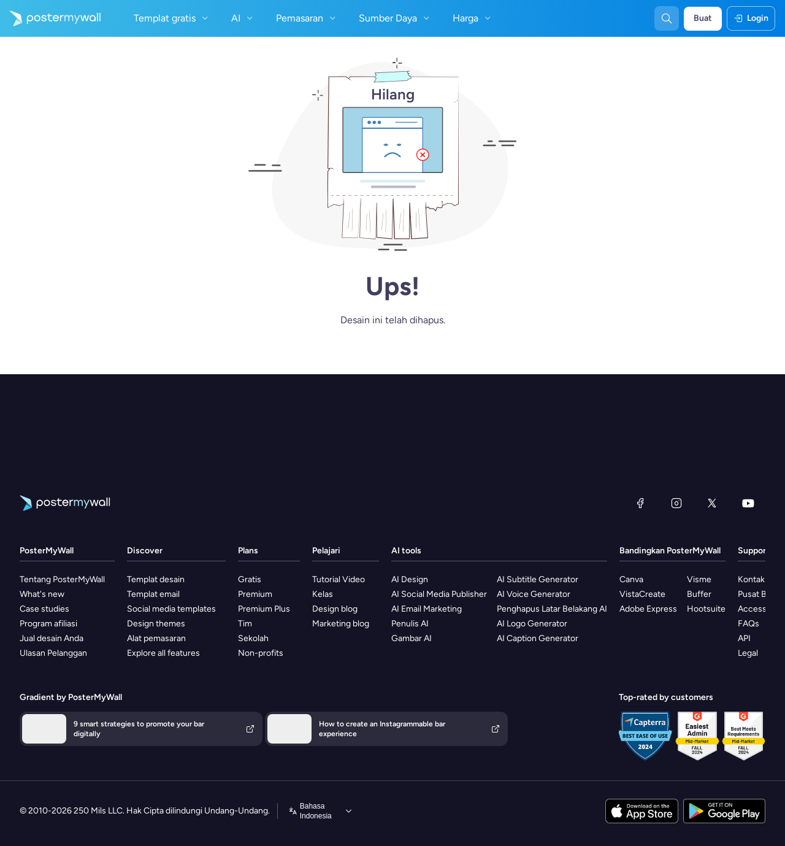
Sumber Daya (395, 18)
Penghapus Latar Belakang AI (552, 609)
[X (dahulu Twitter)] (712, 503)
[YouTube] (748, 503)
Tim (245, 623)
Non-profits (260, 653)
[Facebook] (640, 503)
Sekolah (253, 638)
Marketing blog (340, 623)
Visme (699, 579)
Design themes (156, 623)
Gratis (249, 579)
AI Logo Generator (532, 623)
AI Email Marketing (426, 609)
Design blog (335, 609)
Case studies (44, 609)
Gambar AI (411, 638)
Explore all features (163, 653)
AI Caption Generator (537, 638)
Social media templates (171, 609)
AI (243, 18)
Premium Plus (264, 609)
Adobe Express (648, 609)
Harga (473, 18)
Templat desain (156, 579)
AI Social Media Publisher (439, 594)
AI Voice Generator (533, 594)
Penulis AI (410, 623)
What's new (42, 594)
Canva (631, 579)
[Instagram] (676, 503)
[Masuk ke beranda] (50, 18)
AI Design (409, 579)
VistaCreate (642, 594)
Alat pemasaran (156, 638)
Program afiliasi (48, 623)
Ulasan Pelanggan (53, 653)
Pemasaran (307, 18)
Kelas (322, 594)
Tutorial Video (338, 579)
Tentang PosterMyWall (62, 579)
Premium (255, 594)
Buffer (699, 594)
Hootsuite (706, 609)
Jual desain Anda (51, 638)
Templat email (153, 594)
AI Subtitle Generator (537, 579)
